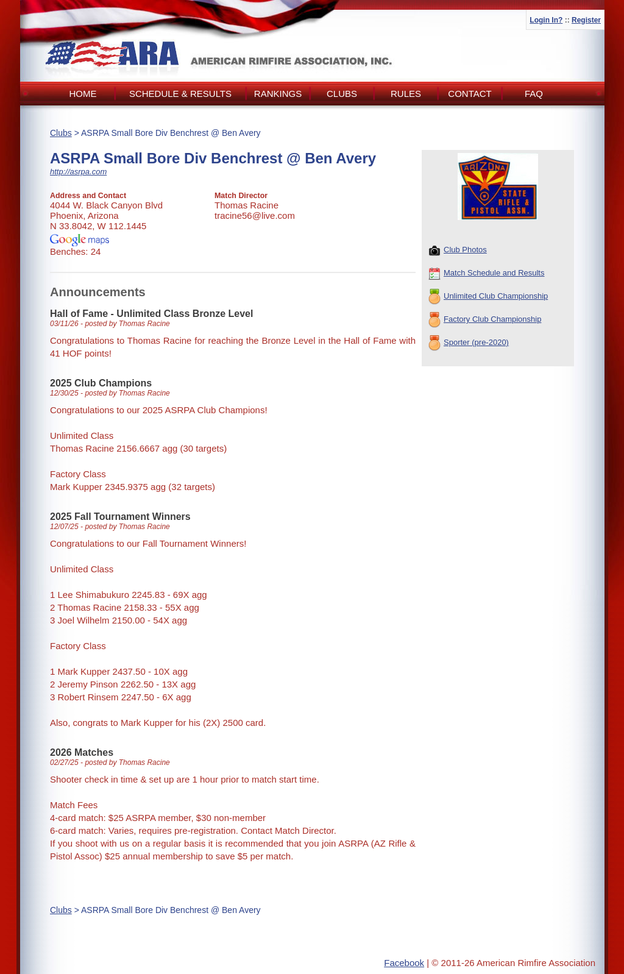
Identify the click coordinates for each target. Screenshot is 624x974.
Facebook (404, 963)
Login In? (546, 20)
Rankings (278, 93)
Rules (406, 93)
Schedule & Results (180, 93)
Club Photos (457, 250)
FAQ (534, 93)
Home (83, 93)
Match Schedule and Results (486, 274)
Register (586, 20)
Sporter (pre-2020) (468, 343)
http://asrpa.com (78, 171)
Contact (469, 93)
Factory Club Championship (484, 320)
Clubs (342, 93)
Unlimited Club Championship (488, 297)
